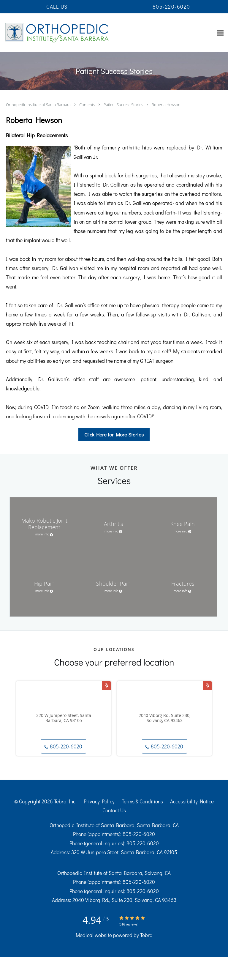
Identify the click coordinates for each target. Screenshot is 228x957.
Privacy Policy (99, 801)
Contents (87, 104)
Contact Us (114, 810)
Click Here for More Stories (114, 434)
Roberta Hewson (166, 104)
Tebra (146, 935)
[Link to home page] (77, 33)
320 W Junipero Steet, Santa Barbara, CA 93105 (63, 718)
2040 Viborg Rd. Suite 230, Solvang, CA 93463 (164, 718)
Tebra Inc (64, 801)
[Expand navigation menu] (220, 32)
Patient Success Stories (124, 104)
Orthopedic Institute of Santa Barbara (39, 104)
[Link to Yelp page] (106, 685)
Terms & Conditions (142, 801)
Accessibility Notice (192, 801)
